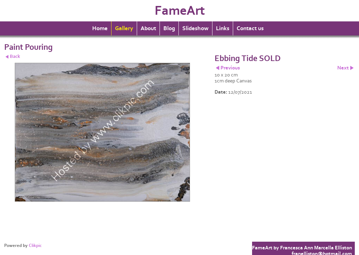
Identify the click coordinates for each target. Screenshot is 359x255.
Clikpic (35, 245)
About (148, 28)
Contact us (250, 28)
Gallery (124, 28)
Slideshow (195, 28)
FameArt (180, 10)
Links (222, 28)
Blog (169, 28)
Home (100, 28)
